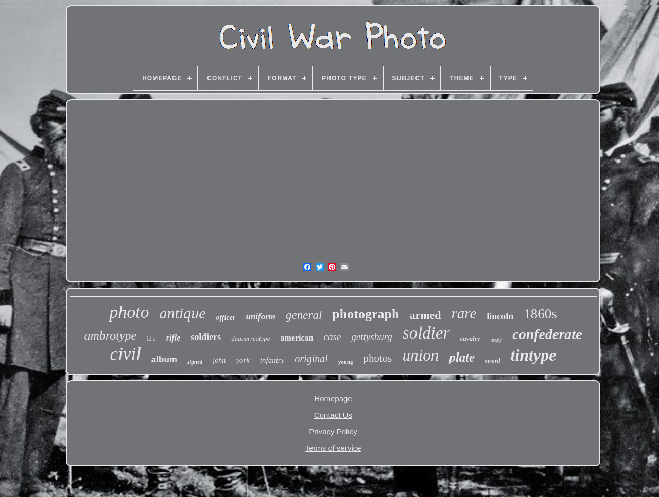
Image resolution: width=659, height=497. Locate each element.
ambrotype (110, 335)
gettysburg (371, 336)
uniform (260, 317)
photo (129, 312)
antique (183, 313)
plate (462, 357)
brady (496, 340)
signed (194, 362)
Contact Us (333, 415)
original (310, 358)
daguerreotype (250, 338)
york (243, 360)
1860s (540, 314)
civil (125, 354)
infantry (272, 360)
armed (425, 315)
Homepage (333, 398)
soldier (426, 333)
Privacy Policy (333, 431)
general (304, 315)
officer (226, 318)
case (332, 336)
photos (377, 358)
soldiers (205, 337)
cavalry (470, 338)
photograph (365, 314)
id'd (151, 338)
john (219, 360)
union (421, 355)
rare (463, 313)
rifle (173, 337)
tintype (534, 355)
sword (492, 360)
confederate (547, 334)
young (345, 362)
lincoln (500, 316)
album (164, 359)
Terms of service (333, 447)
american (297, 337)
